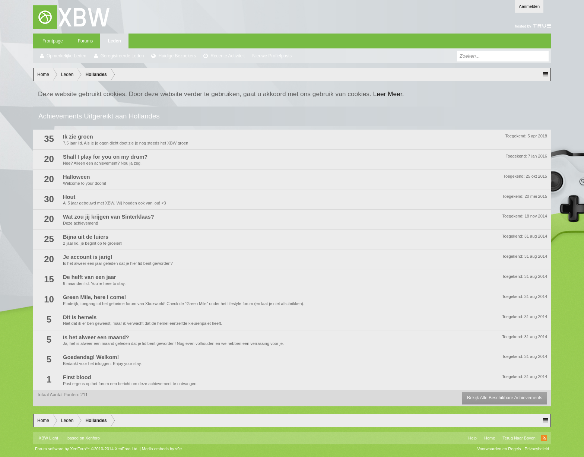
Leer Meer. (388, 94)
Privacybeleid (537, 449)
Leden (114, 41)
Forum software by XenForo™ (87, 449)
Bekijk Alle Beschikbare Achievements (504, 397)
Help (472, 438)
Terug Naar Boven (519, 438)
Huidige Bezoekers (177, 55)
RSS (544, 438)
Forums (85, 41)
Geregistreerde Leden (122, 55)
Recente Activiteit (227, 55)
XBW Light (48, 438)
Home (489, 438)
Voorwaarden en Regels (499, 449)
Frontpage (52, 41)
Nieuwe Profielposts (272, 55)
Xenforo (92, 438)
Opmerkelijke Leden (66, 55)
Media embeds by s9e (162, 449)
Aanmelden (529, 6)
